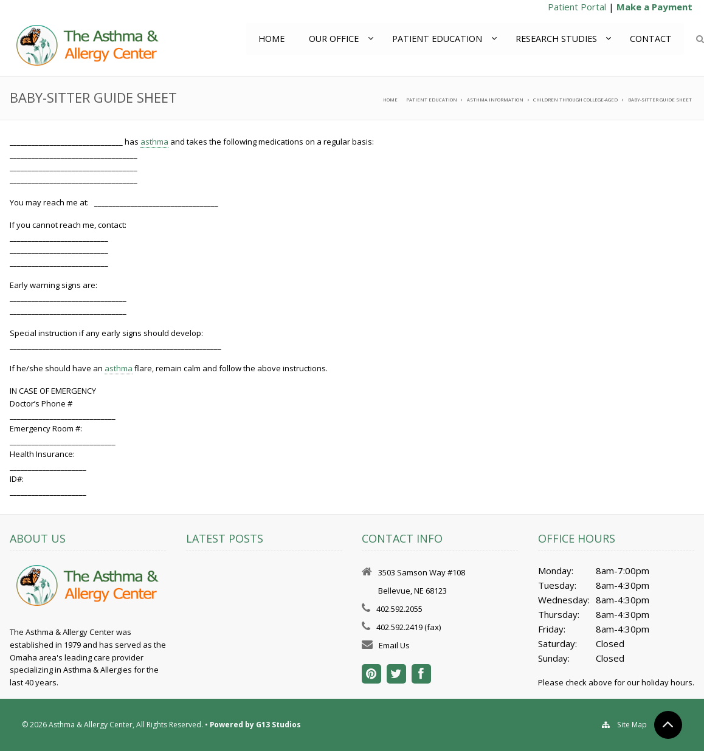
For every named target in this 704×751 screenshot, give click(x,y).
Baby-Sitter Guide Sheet (660, 100)
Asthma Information (495, 100)
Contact (651, 38)
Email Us (394, 645)
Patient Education (436, 38)
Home (271, 38)
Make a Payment (654, 7)
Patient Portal (577, 7)
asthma (154, 141)
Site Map (632, 724)
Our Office (333, 38)
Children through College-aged (575, 100)
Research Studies (555, 38)
